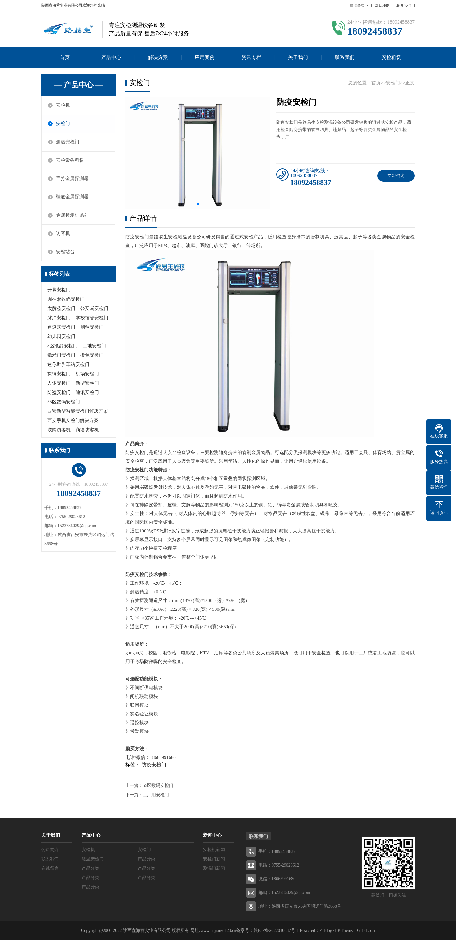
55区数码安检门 (63, 402)
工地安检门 (94, 346)
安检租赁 (391, 57)
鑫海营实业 (359, 5)
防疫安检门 (154, 764)
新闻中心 (212, 835)
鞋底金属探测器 (72, 197)
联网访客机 (59, 430)
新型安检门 (87, 383)
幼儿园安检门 (61, 336)
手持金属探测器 (72, 178)
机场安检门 (87, 374)
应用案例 (205, 57)
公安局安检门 (94, 308)
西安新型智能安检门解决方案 (77, 411)
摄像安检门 (92, 355)
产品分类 (146, 859)
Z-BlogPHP (329, 930)
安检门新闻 (214, 859)
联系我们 (403, 5)
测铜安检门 (92, 327)
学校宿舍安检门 (92, 318)
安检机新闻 (214, 849)
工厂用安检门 (156, 795)
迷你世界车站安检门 (68, 364)
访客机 (63, 233)
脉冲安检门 (59, 318)
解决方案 (158, 57)
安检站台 (65, 252)
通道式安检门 (61, 327)
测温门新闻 (214, 868)
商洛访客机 (87, 430)
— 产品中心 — (78, 85)
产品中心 (111, 57)
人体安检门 (59, 383)
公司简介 (50, 849)
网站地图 (382, 5)
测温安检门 (67, 142)
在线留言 (50, 868)
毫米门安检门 (61, 355)
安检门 (63, 123)
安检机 (63, 105)
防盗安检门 (59, 392)
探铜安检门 (59, 374)
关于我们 (298, 57)
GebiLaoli (366, 930)
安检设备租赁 (70, 160)
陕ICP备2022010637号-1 (276, 930)
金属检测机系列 (72, 215)
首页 (65, 57)
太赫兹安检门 (61, 308)
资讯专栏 (251, 57)
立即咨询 (396, 175)
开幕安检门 (59, 290)
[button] (198, 204)
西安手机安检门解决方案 (73, 420)
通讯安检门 (87, 392)
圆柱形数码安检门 (66, 299)
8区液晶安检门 (62, 346)
